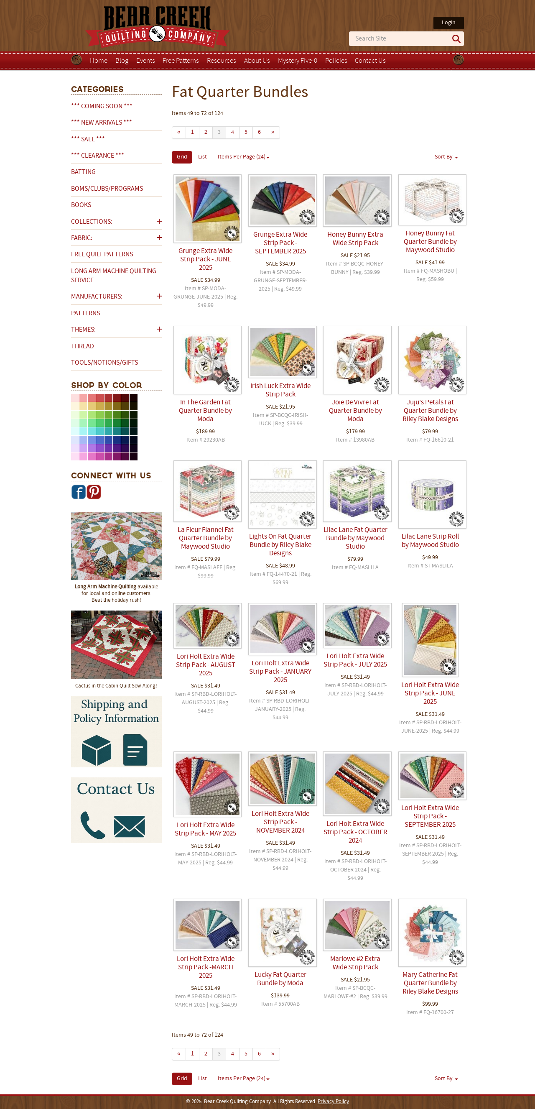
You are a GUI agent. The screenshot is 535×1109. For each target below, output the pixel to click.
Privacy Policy (333, 1101)
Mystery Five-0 (297, 61)
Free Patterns (181, 61)
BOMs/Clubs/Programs (107, 189)
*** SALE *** (88, 139)
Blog (121, 61)
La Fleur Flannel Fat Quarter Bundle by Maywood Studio (206, 538)
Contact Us (370, 61)
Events (145, 61)
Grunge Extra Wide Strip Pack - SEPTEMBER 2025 (280, 243)
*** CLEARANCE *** (97, 156)
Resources (221, 61)
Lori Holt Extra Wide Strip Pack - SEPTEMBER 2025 (430, 817)
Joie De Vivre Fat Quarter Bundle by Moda (355, 411)
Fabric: (81, 238)
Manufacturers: (96, 297)
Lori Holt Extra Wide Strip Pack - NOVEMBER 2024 (280, 822)
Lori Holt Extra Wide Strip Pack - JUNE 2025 (430, 694)
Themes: (83, 330)
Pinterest (93, 491)
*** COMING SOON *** (101, 106)
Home (98, 61)
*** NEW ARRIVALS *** (101, 123)
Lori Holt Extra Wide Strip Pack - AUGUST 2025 (205, 665)
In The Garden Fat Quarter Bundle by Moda (205, 411)
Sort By (446, 157)
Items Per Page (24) (244, 157)
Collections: (91, 222)
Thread (82, 346)
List (202, 157)
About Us (257, 61)
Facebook (78, 491)
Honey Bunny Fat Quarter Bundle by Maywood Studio (430, 242)
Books (81, 205)
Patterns (85, 313)
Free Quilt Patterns (102, 254)
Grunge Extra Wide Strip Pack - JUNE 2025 (205, 260)
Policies (336, 61)
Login (449, 23)
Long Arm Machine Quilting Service (113, 276)
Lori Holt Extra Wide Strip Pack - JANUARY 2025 (280, 672)
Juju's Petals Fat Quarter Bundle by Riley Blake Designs (430, 411)
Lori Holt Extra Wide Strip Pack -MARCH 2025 (205, 968)
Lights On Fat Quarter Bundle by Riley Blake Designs (280, 545)
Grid (182, 157)
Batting (83, 172)
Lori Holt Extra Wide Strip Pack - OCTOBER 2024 (355, 832)
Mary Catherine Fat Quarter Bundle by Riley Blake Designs (430, 983)
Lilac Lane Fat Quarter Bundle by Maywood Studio (355, 538)
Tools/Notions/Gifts (104, 363)
